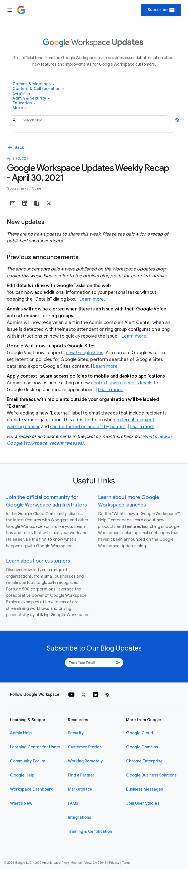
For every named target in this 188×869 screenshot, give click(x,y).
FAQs (73, 803)
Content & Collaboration (38, 88)
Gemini (21, 93)
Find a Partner (81, 775)
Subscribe (161, 10)
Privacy (114, 862)
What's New (21, 803)
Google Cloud (139, 733)
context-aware (107, 383)
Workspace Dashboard (31, 789)
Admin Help (21, 733)
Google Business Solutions (151, 775)
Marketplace (80, 789)
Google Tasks (18, 188)
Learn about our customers (38, 561)
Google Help (22, 775)
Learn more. (92, 299)
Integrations (79, 817)
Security (76, 733)
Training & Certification (90, 831)
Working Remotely (85, 761)
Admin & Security (31, 98)
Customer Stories (85, 747)
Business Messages (144, 789)
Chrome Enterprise (144, 761)
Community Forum (27, 761)
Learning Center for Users (35, 747)
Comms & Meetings (33, 84)
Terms (126, 862)
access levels (138, 383)
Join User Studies (142, 803)
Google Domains (142, 747)
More (20, 108)
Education (24, 103)
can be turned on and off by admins (88, 426)
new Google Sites (85, 352)
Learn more (142, 426)
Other (36, 188)
